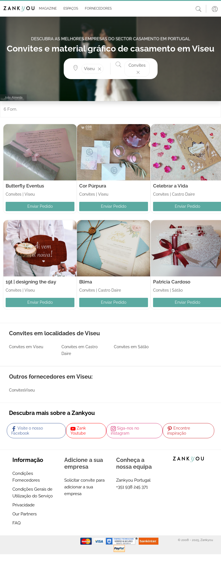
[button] (46, 8)
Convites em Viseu (26, 347)
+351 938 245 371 (132, 487)
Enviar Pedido (40, 206)
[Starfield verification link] (122, 541)
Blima (85, 282)
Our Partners (24, 514)
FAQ (16, 523)
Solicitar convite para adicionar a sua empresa (84, 487)
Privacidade (23, 505)
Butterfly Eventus (25, 186)
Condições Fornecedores (26, 477)
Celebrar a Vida (170, 186)
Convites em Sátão (131, 347)
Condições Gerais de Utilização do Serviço (32, 493)
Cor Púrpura (92, 186)
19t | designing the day (31, 282)
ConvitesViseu (22, 390)
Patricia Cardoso (171, 282)
